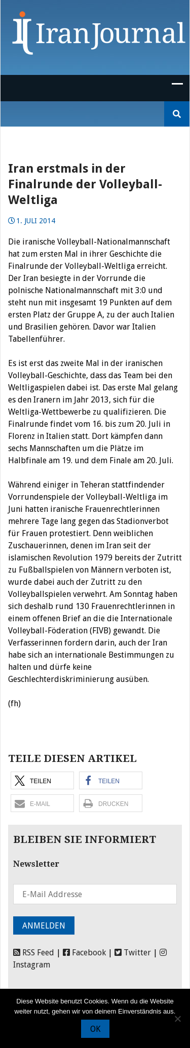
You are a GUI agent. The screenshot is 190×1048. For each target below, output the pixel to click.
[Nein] (177, 1019)
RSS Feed (33, 952)
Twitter (133, 952)
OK (95, 1029)
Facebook (84, 952)
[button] (42, 780)
